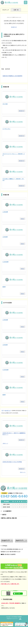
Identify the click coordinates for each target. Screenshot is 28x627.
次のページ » (22, 472)
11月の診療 (5, 237)
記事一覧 (16, 10)
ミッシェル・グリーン (14, 618)
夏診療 (4, 286)
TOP (2, 410)
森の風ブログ (14, 27)
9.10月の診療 (5, 261)
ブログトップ (5, 10)
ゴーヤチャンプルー (7, 129)
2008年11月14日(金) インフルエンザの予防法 (12, 462)
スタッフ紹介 (5, 104)
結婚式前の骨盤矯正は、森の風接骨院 (12, 76)
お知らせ (22, 218)
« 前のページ (5, 443)
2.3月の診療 (5, 212)
